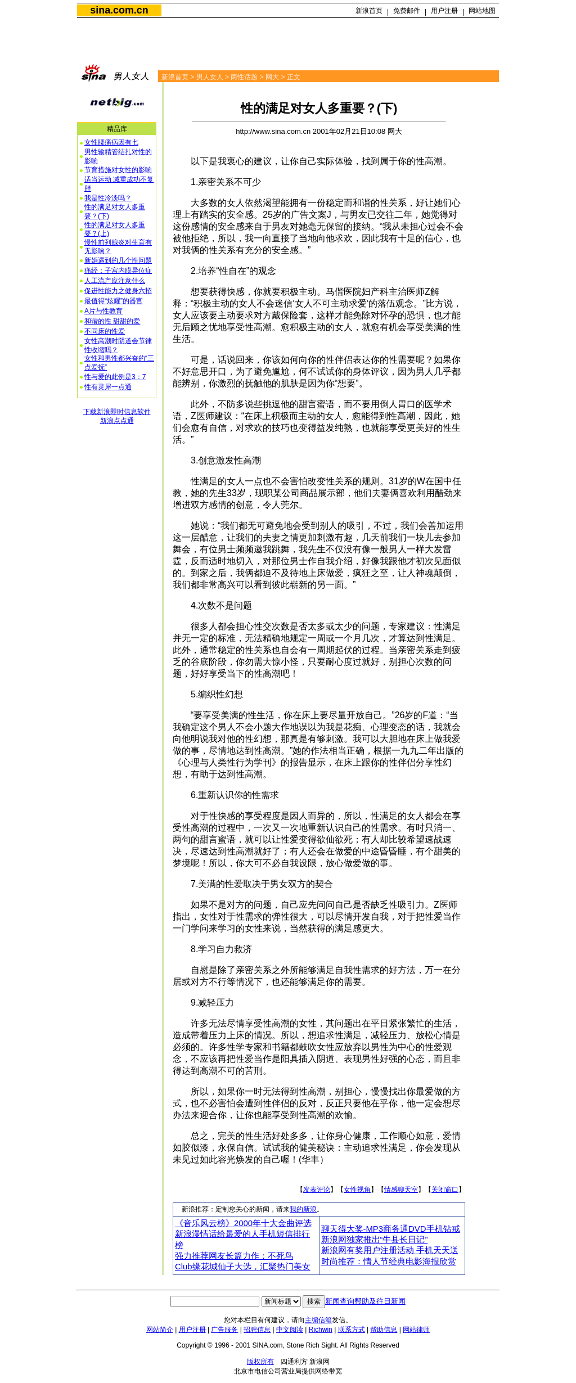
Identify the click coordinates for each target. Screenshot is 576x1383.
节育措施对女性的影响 (118, 170)
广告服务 (224, 1330)
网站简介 (159, 1330)
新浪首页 (369, 11)
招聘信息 (257, 1330)
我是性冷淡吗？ (108, 198)
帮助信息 (383, 1330)
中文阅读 (289, 1330)
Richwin (320, 1330)
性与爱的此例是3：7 (115, 377)
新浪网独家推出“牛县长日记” (374, 1239)
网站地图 (482, 11)
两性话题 (244, 77)
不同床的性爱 (104, 331)
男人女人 (209, 77)
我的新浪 (303, 1209)
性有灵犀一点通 (108, 387)
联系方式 (351, 1330)
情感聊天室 (401, 1189)
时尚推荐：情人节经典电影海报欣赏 (388, 1261)
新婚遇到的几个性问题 (118, 260)
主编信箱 (318, 1320)
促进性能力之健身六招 (118, 291)
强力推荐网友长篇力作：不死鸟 (234, 1255)
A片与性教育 (103, 311)
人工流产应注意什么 (114, 281)
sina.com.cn (119, 10)
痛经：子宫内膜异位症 (118, 270)
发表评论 (316, 1189)
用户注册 (444, 11)
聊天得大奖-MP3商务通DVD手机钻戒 (390, 1228)
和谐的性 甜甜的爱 (112, 321)
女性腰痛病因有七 (111, 142)
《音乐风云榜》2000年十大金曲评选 (243, 1223)
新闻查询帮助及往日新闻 (365, 1301)
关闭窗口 (444, 1189)
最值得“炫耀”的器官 (113, 301)
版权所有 (260, 1362)
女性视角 (357, 1189)
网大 (272, 77)
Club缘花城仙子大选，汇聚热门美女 (242, 1266)
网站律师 (416, 1330)
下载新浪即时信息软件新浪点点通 (117, 416)
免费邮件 (406, 11)
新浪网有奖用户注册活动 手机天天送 (389, 1250)
